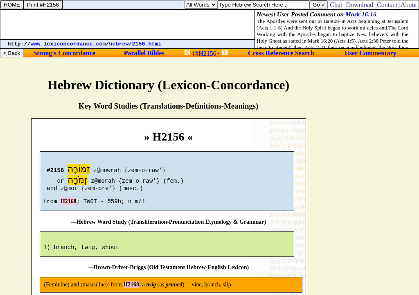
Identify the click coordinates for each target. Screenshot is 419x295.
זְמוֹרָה (79, 170)
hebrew (119, 44)
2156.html (147, 44)
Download (359, 4)
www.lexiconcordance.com (68, 44)
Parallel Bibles (144, 53)
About (409, 4)
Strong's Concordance (64, 53)
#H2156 (205, 53)
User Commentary (370, 53)
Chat (336, 4)
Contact (387, 4)
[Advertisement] (127, 24)
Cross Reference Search (281, 53)
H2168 (69, 206)
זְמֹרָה (78, 181)
